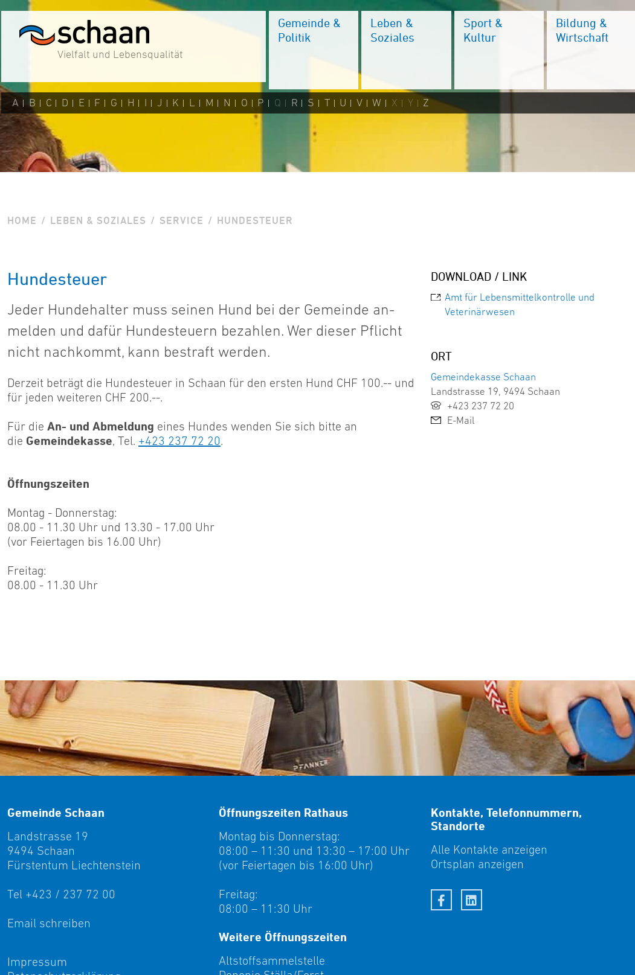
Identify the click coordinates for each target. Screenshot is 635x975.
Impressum (37, 961)
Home (22, 220)
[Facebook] (441, 899)
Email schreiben (49, 923)
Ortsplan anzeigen (477, 864)
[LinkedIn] (471, 899)
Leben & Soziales (98, 220)
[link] (529, 304)
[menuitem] (312, 51)
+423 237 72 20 (179, 440)
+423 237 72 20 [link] (472, 406)
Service (182, 220)
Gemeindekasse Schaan (483, 377)
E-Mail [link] (452, 420)
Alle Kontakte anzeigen (489, 849)
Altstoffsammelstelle (272, 960)
